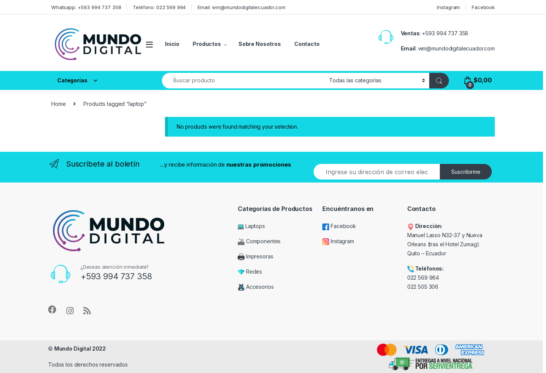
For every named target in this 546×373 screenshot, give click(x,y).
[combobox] (243, 80)
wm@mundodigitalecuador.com (456, 48)
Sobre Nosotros (259, 44)
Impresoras (255, 256)
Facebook (483, 7)
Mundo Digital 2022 (80, 348)
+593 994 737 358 (445, 33)
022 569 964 (423, 277)
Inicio (172, 44)
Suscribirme (465, 171)
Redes (250, 271)
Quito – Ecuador (426, 253)
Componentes (259, 241)
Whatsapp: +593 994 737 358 (86, 7)
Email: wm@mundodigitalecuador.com (241, 7)
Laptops (251, 226)
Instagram (448, 7)
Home (58, 104)
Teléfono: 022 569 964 (159, 7)
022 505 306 (423, 286)
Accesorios (255, 286)
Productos (207, 44)
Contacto (307, 44)
